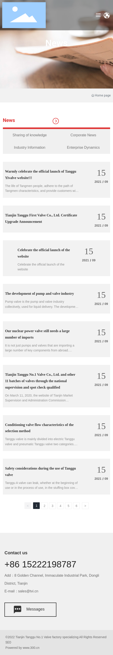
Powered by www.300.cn (23, 647)
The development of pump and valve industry (39, 293)
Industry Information (29, 147)
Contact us (15, 552)
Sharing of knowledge (30, 135)
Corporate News (83, 135)
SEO (8, 642)
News (56, 43)
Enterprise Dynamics (83, 147)
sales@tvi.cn (28, 591)
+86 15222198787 (40, 564)
